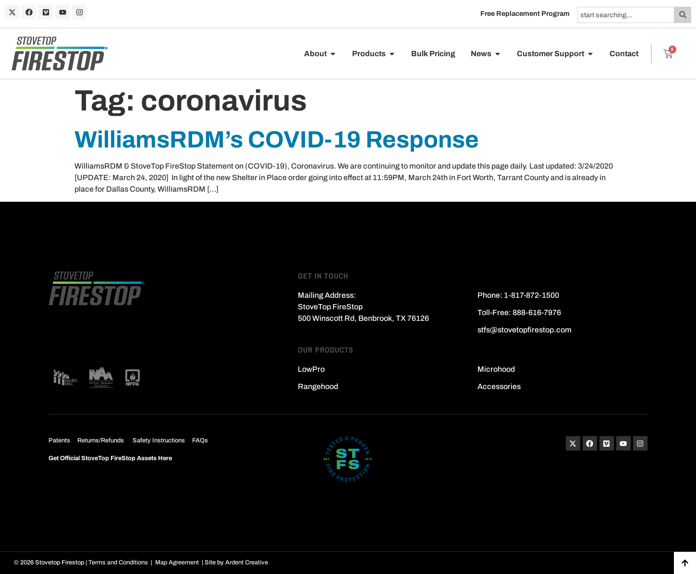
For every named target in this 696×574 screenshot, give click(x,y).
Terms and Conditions (118, 562)
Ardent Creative (246, 562)
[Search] (682, 15)
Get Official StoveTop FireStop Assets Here (110, 458)
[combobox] (625, 15)
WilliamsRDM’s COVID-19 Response (276, 139)
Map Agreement (177, 562)
